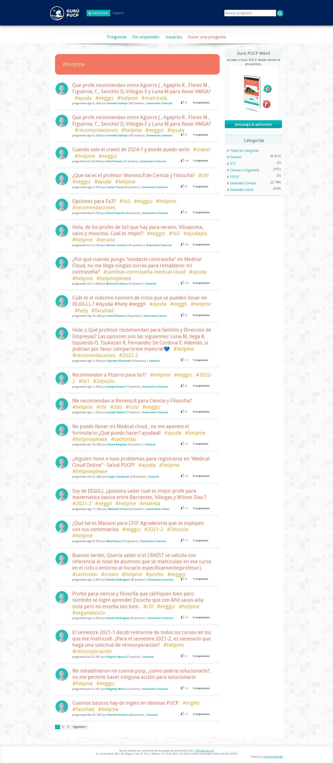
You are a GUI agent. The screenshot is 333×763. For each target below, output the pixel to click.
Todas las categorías (244, 150)
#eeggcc (104, 98)
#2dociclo (104, 381)
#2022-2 (128, 355)
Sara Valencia (117, 315)
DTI (233, 163)
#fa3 (124, 201)
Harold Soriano (118, 714)
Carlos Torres (115, 187)
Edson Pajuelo (115, 213)
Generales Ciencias (159, 103)
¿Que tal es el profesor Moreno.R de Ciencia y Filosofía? (133, 175)
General (151, 283)
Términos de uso (205, 750)
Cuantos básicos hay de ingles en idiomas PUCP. (125, 703)
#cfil (203, 175)
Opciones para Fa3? (94, 201)
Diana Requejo (117, 444)
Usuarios (173, 36)
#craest (201, 149)
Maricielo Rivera (117, 283)
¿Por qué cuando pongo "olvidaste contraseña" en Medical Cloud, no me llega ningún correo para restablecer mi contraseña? (136, 265)
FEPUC (235, 177)
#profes (155, 574)
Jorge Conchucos (118, 476)
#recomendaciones (96, 130)
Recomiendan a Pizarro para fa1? (109, 375)
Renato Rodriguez (118, 579)
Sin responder (146, 36)
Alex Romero (114, 161)
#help (81, 310)
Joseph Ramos (116, 386)
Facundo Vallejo (117, 103)
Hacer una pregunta (207, 36)
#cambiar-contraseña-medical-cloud (144, 272)
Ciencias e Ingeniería (244, 170)
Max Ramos (114, 541)
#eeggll (178, 304)
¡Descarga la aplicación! (253, 124)
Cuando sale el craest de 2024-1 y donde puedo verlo (130, 149)
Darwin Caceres (116, 245)
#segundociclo (88, 613)
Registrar (118, 13)
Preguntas (117, 36)
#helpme (127, 98)
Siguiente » (80, 727)
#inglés (191, 703)
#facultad (102, 310)
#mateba (149, 503)
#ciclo (132, 407)
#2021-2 (81, 503)
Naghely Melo (115, 689)
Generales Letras (155, 315)
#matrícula (154, 98)
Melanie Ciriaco (118, 509)
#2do (116, 407)
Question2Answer (273, 757)
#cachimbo (123, 439)
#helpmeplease (113, 278)
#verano (105, 240)
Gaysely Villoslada (119, 360)
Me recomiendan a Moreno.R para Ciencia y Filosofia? (132, 401)
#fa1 (84, 381)
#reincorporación (92, 651)
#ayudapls (195, 233)
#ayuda (83, 98)
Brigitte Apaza (115, 656)
